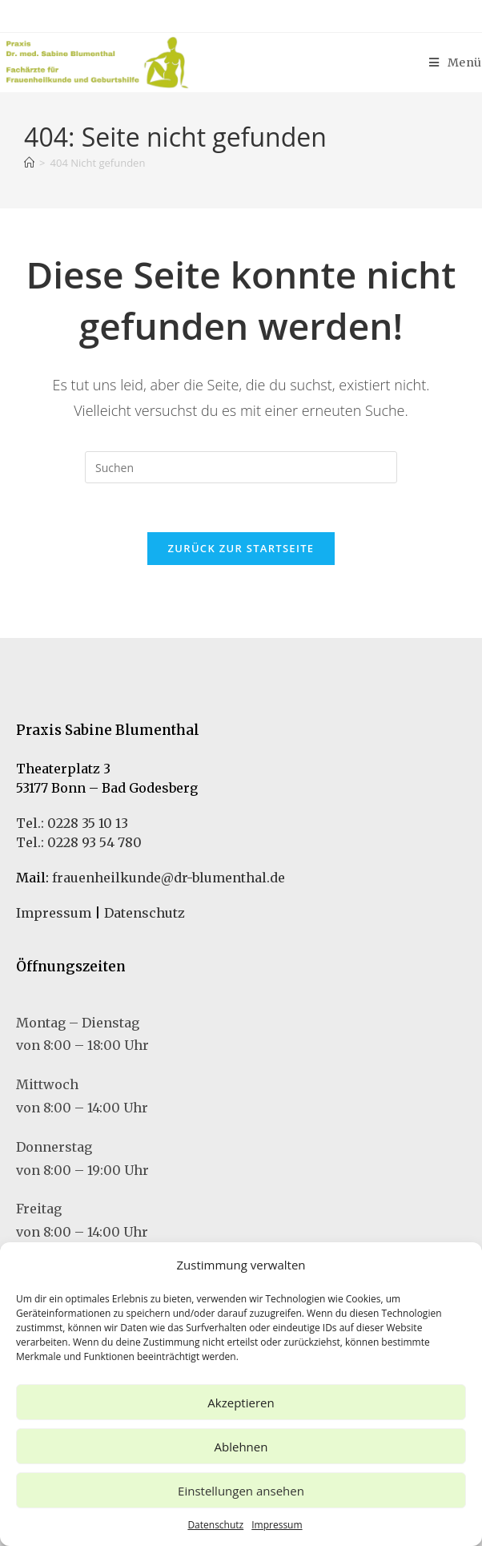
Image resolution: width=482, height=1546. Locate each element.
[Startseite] (29, 162)
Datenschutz (215, 1525)
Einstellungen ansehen (241, 1491)
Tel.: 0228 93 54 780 (79, 842)
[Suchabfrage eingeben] (241, 467)
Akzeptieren (240, 1403)
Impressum (276, 1525)
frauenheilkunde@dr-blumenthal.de (168, 878)
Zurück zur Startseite (241, 548)
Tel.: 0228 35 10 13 (72, 823)
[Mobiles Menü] (455, 62)
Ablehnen (241, 1447)
